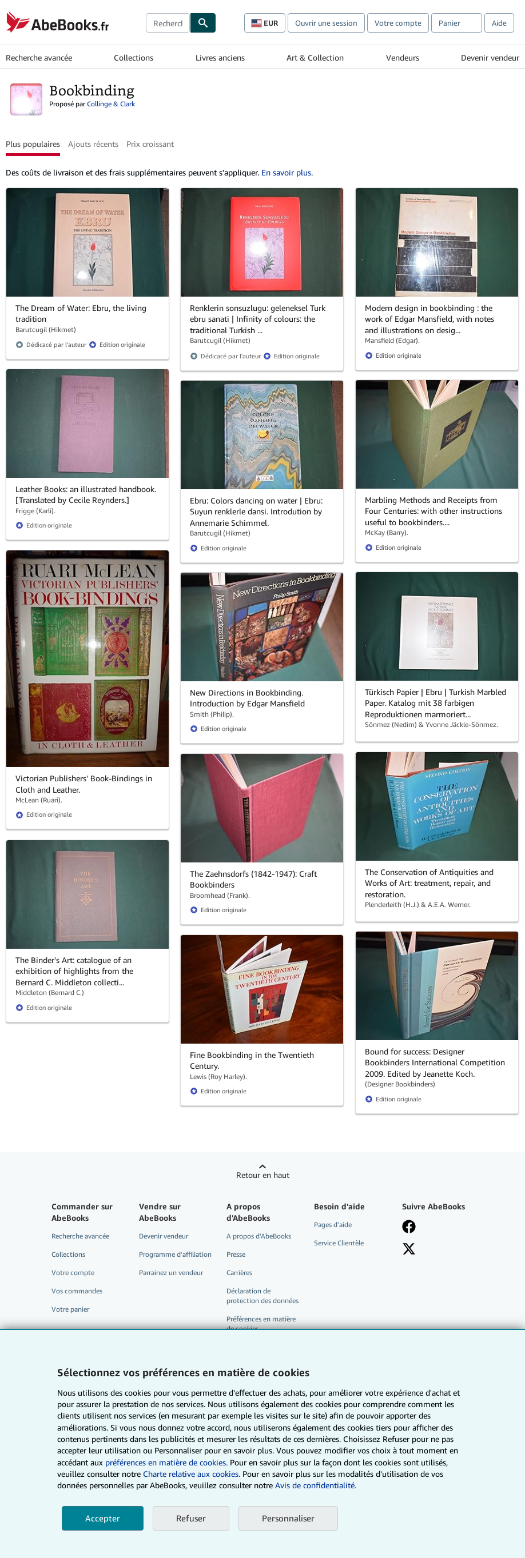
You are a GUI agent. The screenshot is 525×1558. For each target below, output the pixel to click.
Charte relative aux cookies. (192, 1474)
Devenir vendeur (490, 57)
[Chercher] (203, 23)
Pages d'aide (333, 1224)
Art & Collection (315, 57)
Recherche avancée (39, 57)
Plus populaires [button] (33, 144)
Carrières (239, 1272)
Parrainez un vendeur (171, 1272)
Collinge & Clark (111, 103)
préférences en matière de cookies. (166, 1462)
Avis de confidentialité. (315, 1485)
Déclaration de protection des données (262, 1296)
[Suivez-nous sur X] (409, 1249)
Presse (235, 1254)
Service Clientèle (339, 1243)
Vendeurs (402, 57)
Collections (133, 57)
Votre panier (70, 1309)
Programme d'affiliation (175, 1254)
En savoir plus (286, 172)
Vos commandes (76, 1291)
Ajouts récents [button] (93, 144)
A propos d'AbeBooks (258, 1236)
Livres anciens (220, 57)
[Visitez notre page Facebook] (409, 1226)
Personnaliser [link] (288, 1518)
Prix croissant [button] (150, 144)
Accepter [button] (102, 1518)
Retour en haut (262, 1175)
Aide (499, 22)
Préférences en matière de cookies (261, 1324)
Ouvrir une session (326, 22)
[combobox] (168, 23)
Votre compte (398, 22)
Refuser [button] (191, 1518)
